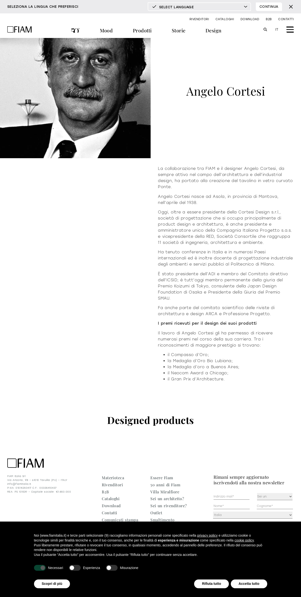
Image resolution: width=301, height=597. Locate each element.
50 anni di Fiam (75, 31)
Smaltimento (162, 519)
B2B (269, 19)
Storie (179, 30)
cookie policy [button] (244, 540)
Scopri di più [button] (52, 584)
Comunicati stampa (120, 519)
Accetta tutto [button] (249, 584)
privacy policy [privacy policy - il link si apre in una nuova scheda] (207, 535)
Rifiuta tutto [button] (211, 584)
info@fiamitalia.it (19, 484)
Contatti (286, 19)
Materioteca (113, 477)
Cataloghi (224, 19)
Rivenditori (199, 19)
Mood (106, 30)
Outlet (156, 512)
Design (214, 30)
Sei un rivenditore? (168, 505)
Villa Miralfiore (164, 491)
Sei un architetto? (167, 498)
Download (250, 19)
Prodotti (142, 30)
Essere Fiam (161, 477)
